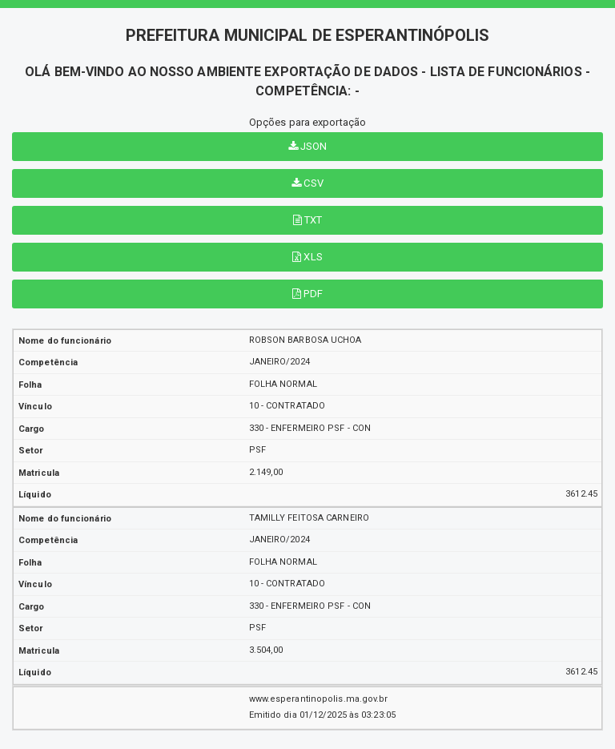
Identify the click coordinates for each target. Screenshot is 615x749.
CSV (307, 183)
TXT (308, 220)
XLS (307, 257)
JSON (308, 146)
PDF (307, 294)
